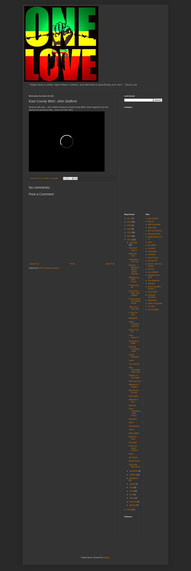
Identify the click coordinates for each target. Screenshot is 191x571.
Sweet (131, 360)
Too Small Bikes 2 (133, 249)
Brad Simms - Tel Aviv (134, 391)
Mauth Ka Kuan (133, 438)
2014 (129, 229)
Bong (131, 454)
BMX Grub (152, 228)
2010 (129, 510)
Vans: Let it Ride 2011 (134, 308)
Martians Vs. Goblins (134, 386)
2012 (129, 236)
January (132, 505)
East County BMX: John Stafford (134, 293)
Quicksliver (133, 457)
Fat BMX (151, 248)
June (131, 491)
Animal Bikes (153, 218)
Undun (131, 430)
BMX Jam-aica (135, 381)
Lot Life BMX (153, 272)
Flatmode (152, 254)
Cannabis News (154, 234)
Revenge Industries (152, 296)
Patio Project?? (134, 336)
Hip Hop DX (152, 261)
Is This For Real (133, 314)
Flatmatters (152, 251)
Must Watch (133, 396)
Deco (150, 242)
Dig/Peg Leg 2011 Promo (134, 279)
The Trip (151, 306)
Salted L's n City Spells (134, 376)
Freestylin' (133, 442)
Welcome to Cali (133, 401)
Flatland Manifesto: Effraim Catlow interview (134, 269)
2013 (129, 232)
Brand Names (134, 461)
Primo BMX (152, 292)
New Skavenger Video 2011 (134, 369)
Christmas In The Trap (134, 260)
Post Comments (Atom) (49, 268)
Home (72, 264)
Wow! (131, 422)
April (131, 494)
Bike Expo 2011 (133, 255)
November (133, 471)
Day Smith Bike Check (134, 466)
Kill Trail (151, 269)
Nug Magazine (154, 280)
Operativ (151, 283)
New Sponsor (134, 426)
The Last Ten (134, 364)
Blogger (106, 557)
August (132, 484)
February (133, 502)
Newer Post (34, 264)
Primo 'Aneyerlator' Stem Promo (135, 412)
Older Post (110, 264)
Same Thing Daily (155, 303)
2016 (129, 222)
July (131, 487)
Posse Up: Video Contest (133, 448)
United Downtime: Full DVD (134, 324)
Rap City (132, 405)
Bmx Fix (151, 221)
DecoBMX (152, 245)
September (133, 478)
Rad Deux (133, 419)
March (132, 498)
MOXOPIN (133, 318)
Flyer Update (134, 433)
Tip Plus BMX (153, 310)
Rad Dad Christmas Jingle (134, 349)
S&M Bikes (152, 300)
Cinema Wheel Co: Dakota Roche (135, 301)
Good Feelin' (153, 258)
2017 (129, 218)
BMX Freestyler (154, 224)
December (133, 243)
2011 (129, 240)
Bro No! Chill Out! (155, 231)
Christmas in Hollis (134, 342)
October (132, 475)
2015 (129, 225)
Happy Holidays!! (134, 356)
